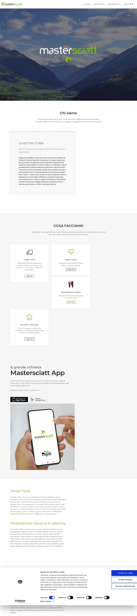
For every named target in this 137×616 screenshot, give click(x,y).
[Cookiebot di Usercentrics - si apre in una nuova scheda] (13, 612)
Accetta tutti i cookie (120, 590)
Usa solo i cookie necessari (120, 603)
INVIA (14, 545)
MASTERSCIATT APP (99, 4)
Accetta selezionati (120, 596)
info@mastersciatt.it (106, 515)
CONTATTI (112, 4)
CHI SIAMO (72, 4)
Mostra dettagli (105, 612)
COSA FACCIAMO (84, 4)
